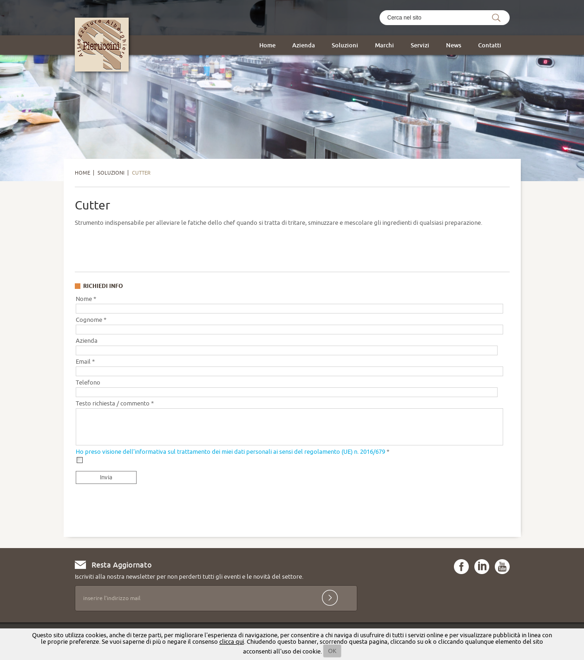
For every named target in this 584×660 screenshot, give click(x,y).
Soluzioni (345, 45)
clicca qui (231, 641)
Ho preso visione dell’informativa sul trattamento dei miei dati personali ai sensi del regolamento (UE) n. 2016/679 (230, 451)
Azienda (303, 45)
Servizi (420, 45)
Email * (85, 361)
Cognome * (91, 319)
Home (267, 45)
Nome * (86, 298)
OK (332, 650)
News (453, 45)
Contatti (489, 45)
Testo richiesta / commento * (115, 403)
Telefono (88, 382)
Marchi (384, 45)
